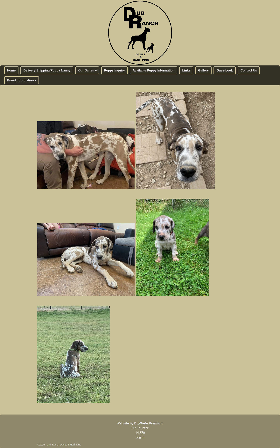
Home (11, 70)
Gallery (203, 70)
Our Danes (88, 70)
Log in (140, 437)
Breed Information (22, 80)
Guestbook (224, 70)
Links (186, 70)
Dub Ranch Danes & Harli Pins (64, 444)
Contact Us (249, 70)
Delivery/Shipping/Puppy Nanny (46, 70)
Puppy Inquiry (114, 70)
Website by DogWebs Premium (140, 423)
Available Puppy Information (153, 70)
